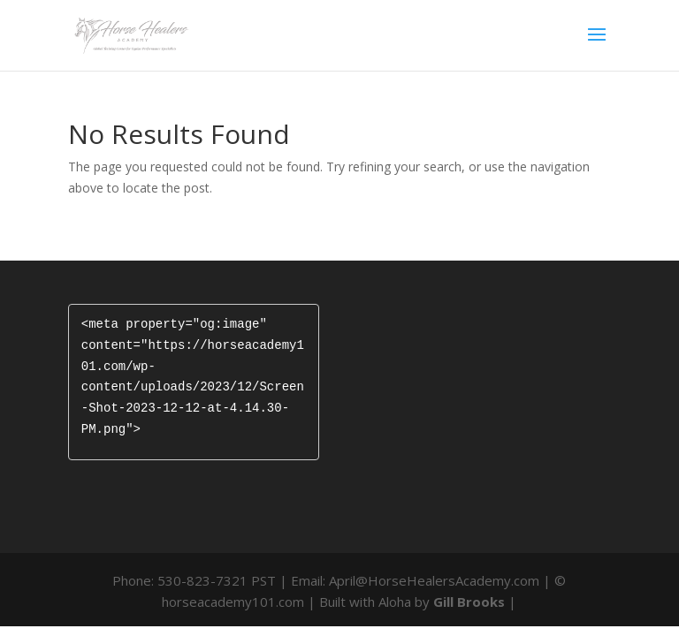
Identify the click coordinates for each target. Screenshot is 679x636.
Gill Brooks (469, 601)
